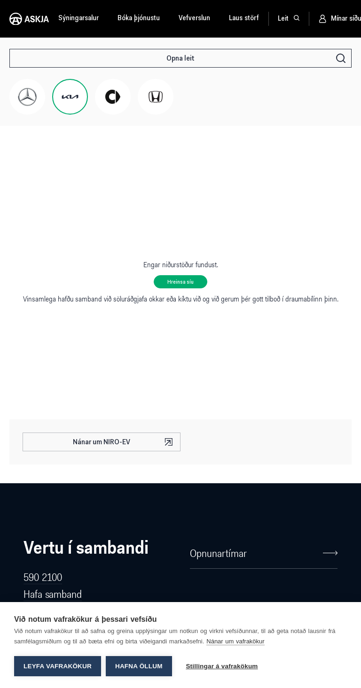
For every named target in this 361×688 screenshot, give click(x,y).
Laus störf (244, 18)
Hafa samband (53, 594)
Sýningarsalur (78, 18)
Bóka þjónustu (139, 18)
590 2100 (43, 577)
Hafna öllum (139, 666)
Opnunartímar (263, 553)
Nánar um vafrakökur (235, 641)
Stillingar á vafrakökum (222, 666)
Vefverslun (194, 18)
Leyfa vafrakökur (58, 666)
